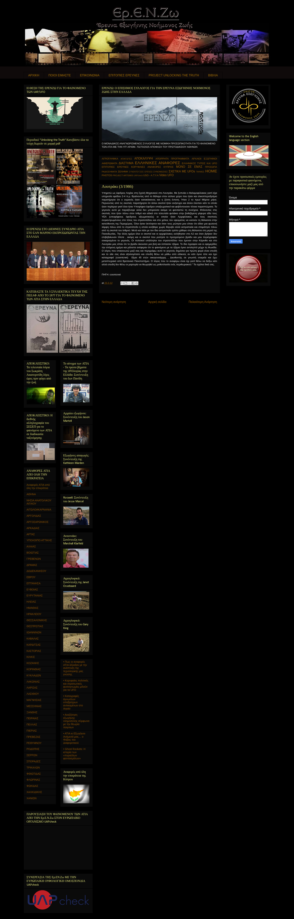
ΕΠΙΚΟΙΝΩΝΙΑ (89, 75)
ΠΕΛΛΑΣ (32, 724)
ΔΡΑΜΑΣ (32, 564)
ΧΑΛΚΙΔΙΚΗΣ (34, 792)
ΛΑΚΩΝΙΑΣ (33, 681)
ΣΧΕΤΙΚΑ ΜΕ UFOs (182, 171)
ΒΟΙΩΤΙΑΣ (33, 552)
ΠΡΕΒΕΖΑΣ (33, 736)
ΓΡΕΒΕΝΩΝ (34, 558)
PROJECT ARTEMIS (123, 175)
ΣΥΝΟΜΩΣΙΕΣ (160, 171)
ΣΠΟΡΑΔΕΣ (34, 761)
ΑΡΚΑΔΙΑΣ (33, 528)
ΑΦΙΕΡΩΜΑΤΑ (110, 163)
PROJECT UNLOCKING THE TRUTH (174, 75)
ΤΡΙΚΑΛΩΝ (33, 767)
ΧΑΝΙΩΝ (32, 798)
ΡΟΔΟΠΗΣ (33, 749)
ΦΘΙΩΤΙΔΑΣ (34, 773)
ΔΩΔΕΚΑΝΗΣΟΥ (36, 570)
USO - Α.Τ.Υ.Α (150, 175)
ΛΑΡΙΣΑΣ (32, 687)
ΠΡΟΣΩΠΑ (211, 166)
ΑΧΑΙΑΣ (31, 546)
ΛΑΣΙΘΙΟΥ (33, 693)
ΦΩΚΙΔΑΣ (32, 785)
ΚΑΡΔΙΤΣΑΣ (34, 644)
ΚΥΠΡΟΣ (169, 166)
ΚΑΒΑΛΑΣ (33, 638)
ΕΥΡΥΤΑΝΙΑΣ (35, 595)
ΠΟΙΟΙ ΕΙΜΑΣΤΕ (59, 75)
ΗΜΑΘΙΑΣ (33, 607)
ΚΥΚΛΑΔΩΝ (34, 675)
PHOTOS (107, 175)
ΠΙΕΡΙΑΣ (32, 730)
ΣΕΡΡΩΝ (32, 755)
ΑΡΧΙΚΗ (33, 75)
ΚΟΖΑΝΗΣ (33, 663)
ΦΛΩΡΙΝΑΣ (33, 779)
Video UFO (166, 175)
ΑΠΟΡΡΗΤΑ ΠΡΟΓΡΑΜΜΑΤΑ (172, 158)
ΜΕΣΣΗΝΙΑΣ (34, 706)
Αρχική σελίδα (157, 301)
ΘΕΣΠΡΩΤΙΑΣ (35, 626)
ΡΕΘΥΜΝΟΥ (34, 743)
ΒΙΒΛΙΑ (213, 75)
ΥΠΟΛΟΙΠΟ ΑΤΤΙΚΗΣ (39, 540)
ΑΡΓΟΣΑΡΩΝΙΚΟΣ (38, 521)
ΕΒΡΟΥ (31, 577)
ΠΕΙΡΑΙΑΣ (32, 718)
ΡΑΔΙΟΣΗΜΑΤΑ (109, 171)
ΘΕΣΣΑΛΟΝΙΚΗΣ (37, 620)
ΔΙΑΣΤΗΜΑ (126, 163)
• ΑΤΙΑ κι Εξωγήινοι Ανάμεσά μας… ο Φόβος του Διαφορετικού (74, 738)
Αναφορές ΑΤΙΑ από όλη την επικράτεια (38, 486)
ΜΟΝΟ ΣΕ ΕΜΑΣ (189, 166)
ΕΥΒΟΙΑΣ (32, 589)
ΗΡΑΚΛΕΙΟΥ (34, 614)
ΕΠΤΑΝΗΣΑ (34, 583)
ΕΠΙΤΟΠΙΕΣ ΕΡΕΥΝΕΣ (124, 75)
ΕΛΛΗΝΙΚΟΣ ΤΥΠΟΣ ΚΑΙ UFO (199, 163)
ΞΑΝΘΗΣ (32, 712)
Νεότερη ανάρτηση (114, 301)
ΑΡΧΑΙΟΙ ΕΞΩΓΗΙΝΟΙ (204, 158)
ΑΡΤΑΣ (31, 534)
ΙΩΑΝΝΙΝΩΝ (34, 632)
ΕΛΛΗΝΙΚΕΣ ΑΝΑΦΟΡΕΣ (157, 163)
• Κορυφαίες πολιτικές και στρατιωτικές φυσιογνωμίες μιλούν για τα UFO (75, 685)
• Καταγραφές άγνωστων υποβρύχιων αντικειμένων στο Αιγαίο (73, 702)
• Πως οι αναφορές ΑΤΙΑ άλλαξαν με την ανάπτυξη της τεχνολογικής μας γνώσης (75, 668)
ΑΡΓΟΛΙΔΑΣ (34, 515)
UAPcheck (138, 175)
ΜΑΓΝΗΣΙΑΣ (34, 699)
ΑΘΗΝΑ (31, 494)
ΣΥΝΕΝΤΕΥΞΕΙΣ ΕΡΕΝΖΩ (141, 172)
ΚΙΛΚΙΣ (31, 656)
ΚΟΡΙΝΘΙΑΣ (34, 669)
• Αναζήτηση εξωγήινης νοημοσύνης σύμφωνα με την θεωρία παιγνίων (76, 721)
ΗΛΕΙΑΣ (31, 601)
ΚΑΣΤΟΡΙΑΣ (34, 650)
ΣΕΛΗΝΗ (123, 171)
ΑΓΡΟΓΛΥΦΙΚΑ (110, 158)
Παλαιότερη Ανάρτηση (203, 301)
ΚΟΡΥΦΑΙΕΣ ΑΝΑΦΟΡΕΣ (146, 166)
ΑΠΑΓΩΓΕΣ (126, 158)
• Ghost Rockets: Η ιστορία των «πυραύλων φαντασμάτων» (74, 754)
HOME (211, 171)
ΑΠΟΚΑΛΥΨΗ (143, 158)
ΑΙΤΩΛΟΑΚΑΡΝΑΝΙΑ (39, 509)
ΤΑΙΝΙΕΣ (200, 171)
